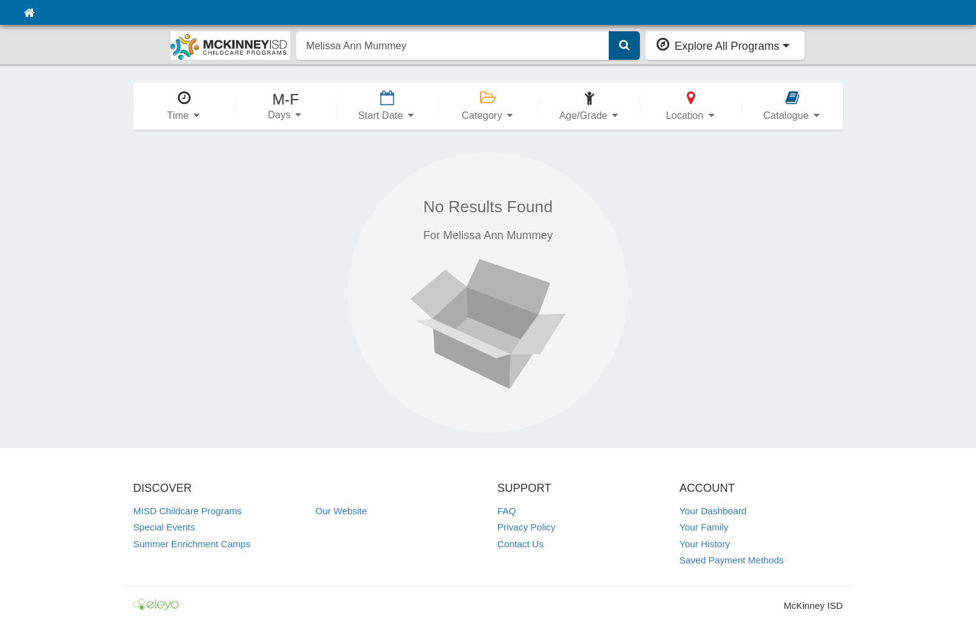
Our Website (341, 511)
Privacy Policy (526, 527)
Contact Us (520, 544)
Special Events (164, 527)
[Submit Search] (624, 45)
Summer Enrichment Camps (191, 544)
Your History (705, 544)
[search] (452, 45)
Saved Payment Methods (732, 560)
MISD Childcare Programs (187, 511)
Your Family (704, 527)
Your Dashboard (713, 511)
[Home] (29, 12)
